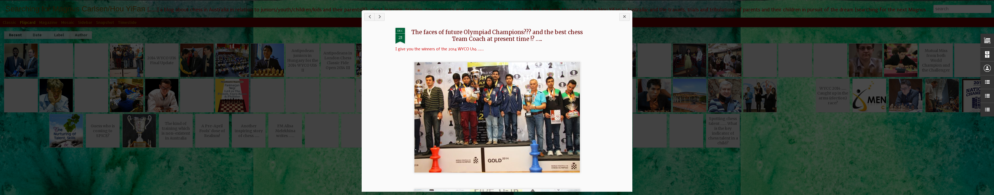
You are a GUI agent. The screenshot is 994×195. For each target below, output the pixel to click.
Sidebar (85, 22)
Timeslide (127, 22)
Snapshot (105, 22)
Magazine (48, 22)
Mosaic (67, 22)
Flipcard (27, 22)
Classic (9, 22)
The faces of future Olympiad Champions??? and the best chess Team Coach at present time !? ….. (524, 37)
